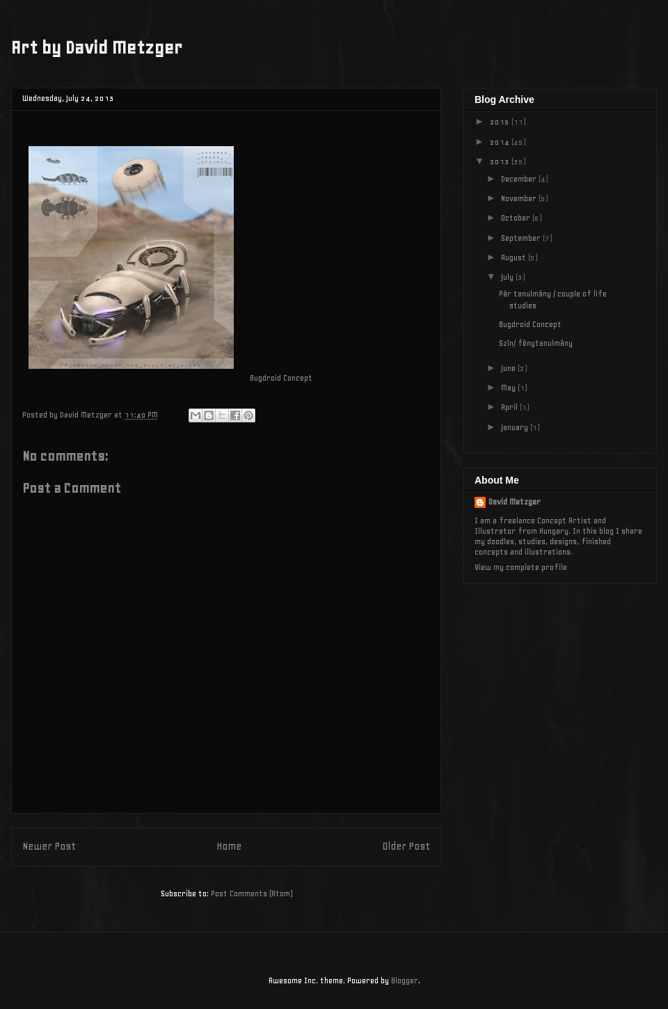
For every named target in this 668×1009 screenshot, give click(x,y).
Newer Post (49, 846)
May (509, 387)
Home (228, 846)
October (516, 218)
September (522, 238)
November (520, 198)
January (515, 427)
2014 (500, 142)
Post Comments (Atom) (251, 893)
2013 (500, 161)
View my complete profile (521, 567)
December (520, 179)
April (510, 407)
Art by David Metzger (96, 47)
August (514, 257)
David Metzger (514, 502)
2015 (500, 122)
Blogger (404, 980)
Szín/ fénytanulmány (536, 343)
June (509, 368)
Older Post (406, 846)
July (508, 277)
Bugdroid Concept (530, 324)
